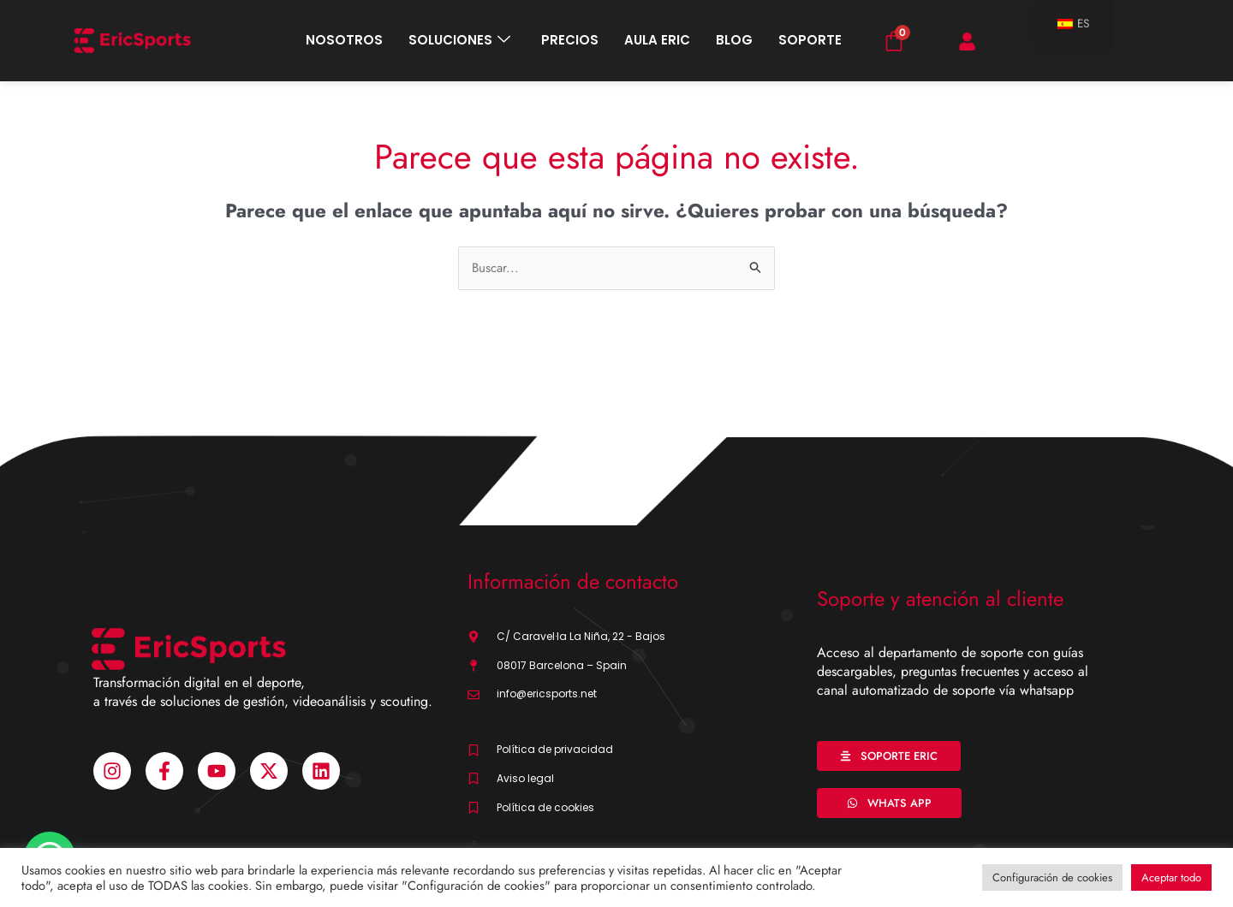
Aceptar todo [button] (1171, 877)
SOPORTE (810, 40)
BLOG (734, 40)
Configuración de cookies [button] (1052, 877)
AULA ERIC (657, 40)
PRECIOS (570, 40)
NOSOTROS (344, 40)
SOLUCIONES (459, 40)
